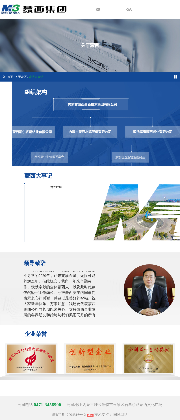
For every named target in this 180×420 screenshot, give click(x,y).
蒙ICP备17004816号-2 (69, 415)
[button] (95, 391)
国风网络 (120, 415)
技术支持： (103, 415)
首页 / (9, 76)
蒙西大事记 (36, 76)
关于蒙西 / (21, 76)
